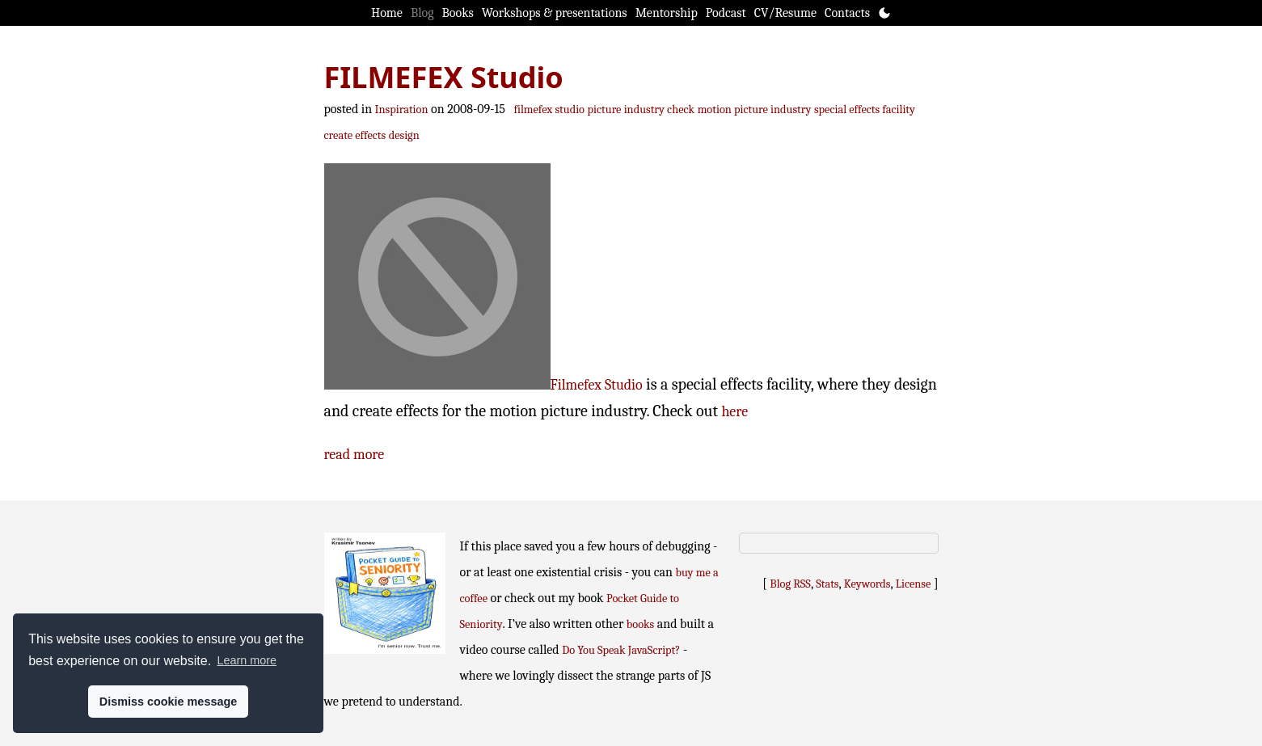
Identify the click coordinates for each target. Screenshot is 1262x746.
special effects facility (864, 109)
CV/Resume (785, 13)
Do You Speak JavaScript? (621, 650)
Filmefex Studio (597, 385)
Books (458, 13)
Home (387, 13)
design (404, 135)
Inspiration (401, 109)
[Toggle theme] (884, 12)
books (640, 624)
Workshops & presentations (554, 13)
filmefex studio (549, 109)
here (734, 411)
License (913, 584)
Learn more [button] (246, 660)
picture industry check (641, 109)
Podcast (726, 13)
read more (354, 454)
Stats (827, 584)
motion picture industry (755, 109)
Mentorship (666, 13)
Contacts (847, 13)
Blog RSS (790, 584)
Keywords (867, 584)
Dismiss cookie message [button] (168, 701)
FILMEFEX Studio (443, 77)
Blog (422, 13)
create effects (355, 135)
